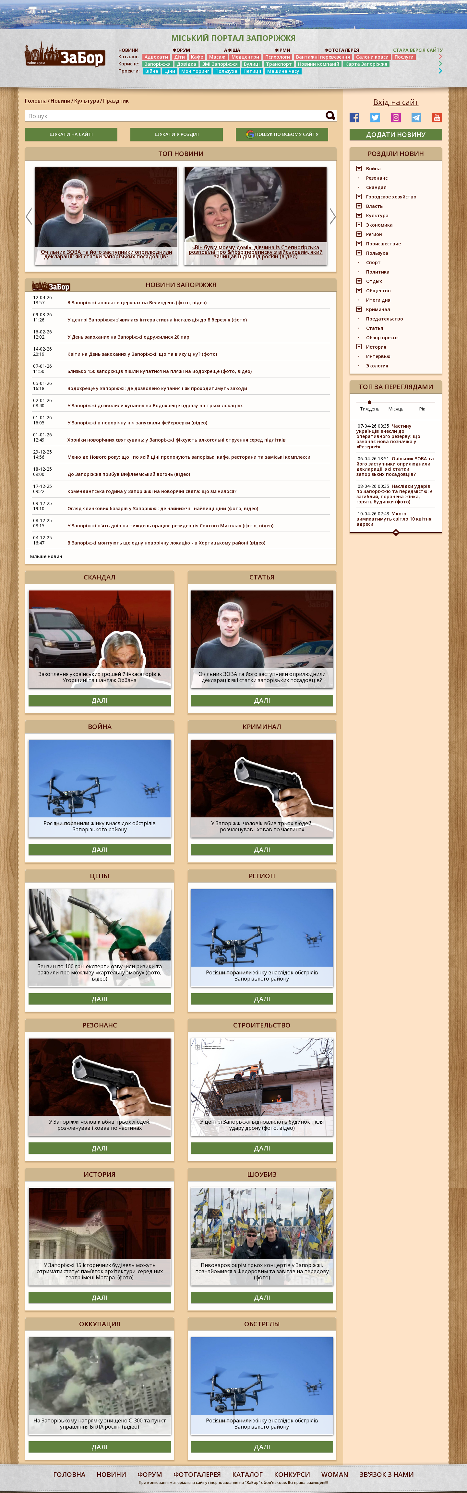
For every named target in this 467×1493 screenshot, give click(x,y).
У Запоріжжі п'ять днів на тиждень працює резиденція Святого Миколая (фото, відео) (170, 525)
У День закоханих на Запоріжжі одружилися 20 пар (128, 337)
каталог (247, 1474)
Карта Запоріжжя (366, 64)
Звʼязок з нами (387, 1474)
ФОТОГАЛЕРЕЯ (341, 50)
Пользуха (226, 71)
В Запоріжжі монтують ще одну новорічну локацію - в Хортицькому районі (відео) (166, 543)
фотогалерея (197, 1474)
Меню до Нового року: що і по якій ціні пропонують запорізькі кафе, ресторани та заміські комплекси (188, 457)
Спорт (373, 262)
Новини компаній (318, 64)
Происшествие (383, 244)
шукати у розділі (177, 134)
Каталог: (128, 56)
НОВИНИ (128, 50)
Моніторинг (195, 71)
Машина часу (283, 71)
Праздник (116, 101)
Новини (60, 101)
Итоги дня (378, 300)
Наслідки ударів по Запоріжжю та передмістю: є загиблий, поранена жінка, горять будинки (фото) (394, 494)
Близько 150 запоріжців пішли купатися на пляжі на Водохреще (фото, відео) (159, 371)
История (376, 347)
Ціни (169, 71)
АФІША (232, 50)
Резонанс (377, 178)
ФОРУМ (181, 50)
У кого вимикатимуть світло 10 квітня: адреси (394, 519)
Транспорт (279, 64)
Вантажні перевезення (323, 57)
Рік (422, 409)
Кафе (197, 57)
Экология (377, 366)
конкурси (292, 1474)
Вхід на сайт (396, 102)
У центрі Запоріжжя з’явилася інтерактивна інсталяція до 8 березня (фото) (157, 320)
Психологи (277, 57)
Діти (179, 57)
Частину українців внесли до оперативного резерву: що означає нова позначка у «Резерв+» (388, 436)
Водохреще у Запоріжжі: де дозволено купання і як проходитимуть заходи (157, 388)
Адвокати (156, 57)
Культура (86, 101)
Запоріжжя (158, 64)
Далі (99, 700)
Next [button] (333, 216)
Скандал (376, 187)
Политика (377, 272)
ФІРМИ (282, 50)
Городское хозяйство (391, 197)
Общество (378, 290)
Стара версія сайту (418, 50)
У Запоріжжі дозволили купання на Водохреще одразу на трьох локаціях (155, 405)
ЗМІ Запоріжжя (220, 64)
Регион (374, 234)
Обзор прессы (382, 337)
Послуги (404, 57)
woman (334, 1474)
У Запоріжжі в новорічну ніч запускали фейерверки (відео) (137, 423)
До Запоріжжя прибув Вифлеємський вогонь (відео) (128, 474)
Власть (374, 206)
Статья (374, 328)
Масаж (217, 57)
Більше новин (46, 556)
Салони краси (372, 57)
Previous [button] (29, 216)
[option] (106, 216)
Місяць (395, 409)
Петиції (252, 71)
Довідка (186, 64)
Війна (151, 71)
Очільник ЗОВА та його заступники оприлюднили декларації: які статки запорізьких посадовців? (395, 466)
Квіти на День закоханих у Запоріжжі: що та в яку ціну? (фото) (142, 354)
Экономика (379, 225)
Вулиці (252, 64)
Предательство (384, 319)
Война (373, 168)
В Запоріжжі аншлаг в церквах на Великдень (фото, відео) (137, 302)
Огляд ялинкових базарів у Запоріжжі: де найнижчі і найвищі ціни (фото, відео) (162, 508)
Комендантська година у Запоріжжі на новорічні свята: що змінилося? (151, 491)
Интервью (378, 356)
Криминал (378, 309)
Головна (36, 101)
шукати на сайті (71, 134)
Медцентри (245, 57)
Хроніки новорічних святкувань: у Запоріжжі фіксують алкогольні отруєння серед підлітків (176, 440)
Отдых (374, 281)
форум (150, 1474)
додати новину (395, 134)
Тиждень (369, 409)
